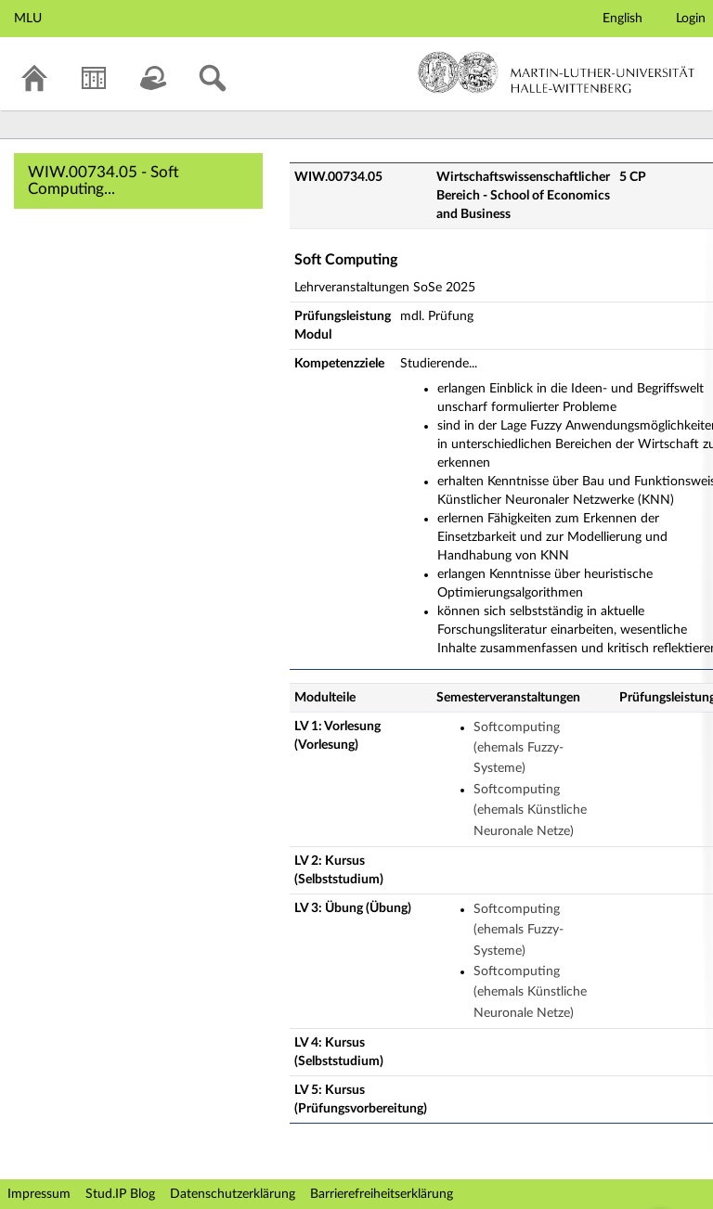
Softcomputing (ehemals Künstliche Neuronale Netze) (530, 810)
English (622, 18)
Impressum (39, 1194)
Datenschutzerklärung (232, 1194)
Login (691, 18)
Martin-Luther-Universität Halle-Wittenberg (556, 72)
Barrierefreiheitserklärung (381, 1194)
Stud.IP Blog (120, 1194)
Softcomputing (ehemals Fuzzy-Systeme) (518, 748)
